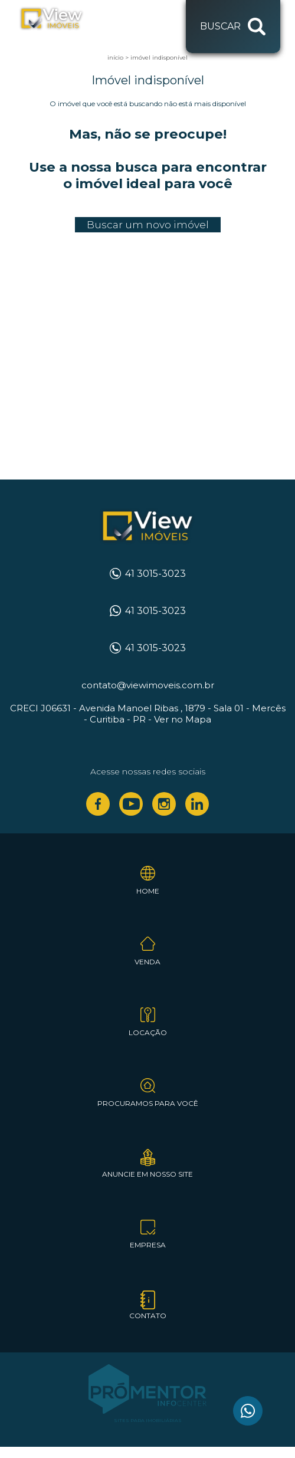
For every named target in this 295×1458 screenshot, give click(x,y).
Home (147, 890)
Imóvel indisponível (159, 57)
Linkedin (197, 804)
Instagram (164, 804)
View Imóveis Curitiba (148, 526)
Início (115, 57)
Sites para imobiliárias (148, 1420)
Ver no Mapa (182, 719)
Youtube (131, 804)
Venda (147, 961)
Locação (148, 1032)
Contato (147, 1315)
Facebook (98, 804)
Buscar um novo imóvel (148, 225)
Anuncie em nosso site (147, 1174)
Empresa (148, 1244)
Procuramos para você (147, 1103)
